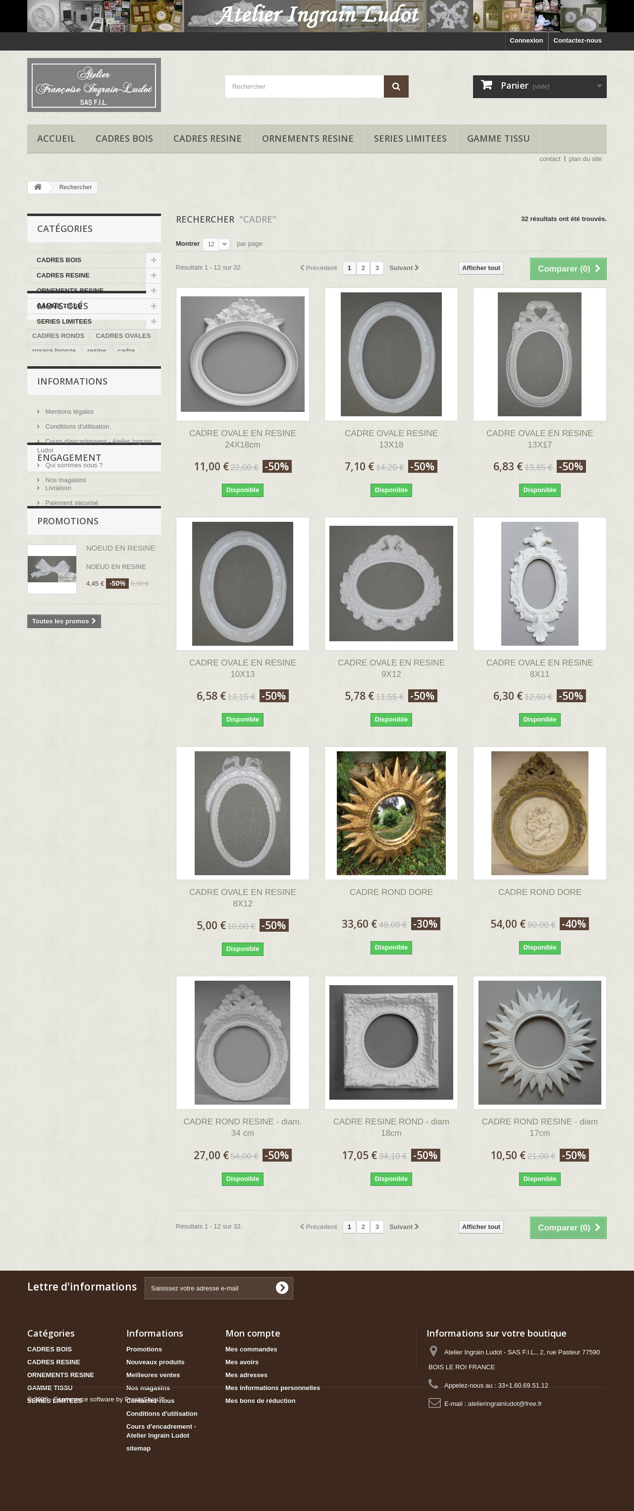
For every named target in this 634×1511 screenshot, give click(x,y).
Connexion (526, 40)
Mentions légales (69, 528)
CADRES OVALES (123, 389)
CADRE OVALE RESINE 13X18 (391, 439)
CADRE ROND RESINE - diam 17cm (540, 1127)
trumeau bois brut (59, 434)
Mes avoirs (242, 1362)
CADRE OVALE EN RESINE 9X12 (391, 668)
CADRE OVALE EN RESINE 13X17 (539, 439)
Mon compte (252, 1333)
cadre (126, 404)
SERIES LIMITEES (410, 138)
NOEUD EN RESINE (120, 740)
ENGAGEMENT (69, 634)
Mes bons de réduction (260, 1400)
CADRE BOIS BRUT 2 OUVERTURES (88, 448)
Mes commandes (251, 1349)
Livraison (57, 661)
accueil (56, 138)
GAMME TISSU (498, 138)
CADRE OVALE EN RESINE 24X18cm (242, 439)
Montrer (188, 243)
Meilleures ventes (153, 1375)
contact (550, 159)
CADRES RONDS (58, 389)
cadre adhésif (122, 463)
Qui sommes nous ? (73, 582)
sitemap (138, 1448)
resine (96, 404)
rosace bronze (54, 404)
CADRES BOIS (124, 138)
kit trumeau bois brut (64, 419)
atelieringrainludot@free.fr (505, 1403)
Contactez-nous (578, 40)
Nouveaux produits (155, 1362)
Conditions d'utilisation (76, 543)
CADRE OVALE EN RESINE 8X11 (539, 668)
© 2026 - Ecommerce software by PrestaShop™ (96, 1484)
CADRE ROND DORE (391, 892)
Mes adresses (246, 1375)
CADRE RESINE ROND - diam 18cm (391, 1127)
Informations (72, 502)
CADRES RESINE (207, 138)
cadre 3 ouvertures (61, 463)
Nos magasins (65, 597)
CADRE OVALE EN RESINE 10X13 (242, 668)
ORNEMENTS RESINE (308, 138)
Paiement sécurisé (71, 675)
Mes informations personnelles (272, 1388)
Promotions (68, 713)
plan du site (585, 159)
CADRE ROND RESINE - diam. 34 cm (243, 1127)
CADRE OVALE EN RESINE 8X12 (242, 898)
